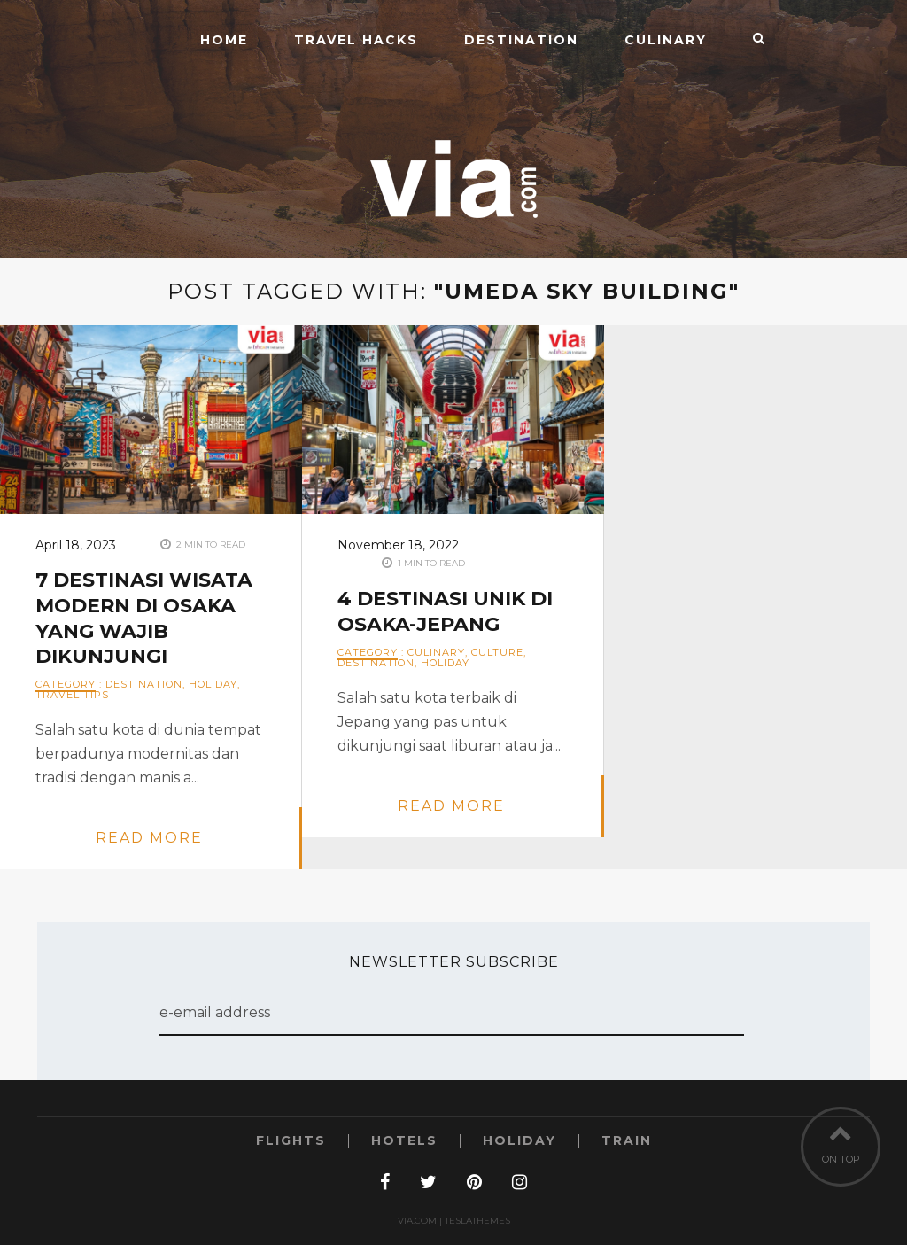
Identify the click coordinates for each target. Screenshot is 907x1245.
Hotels (404, 1141)
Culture (497, 652)
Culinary (665, 40)
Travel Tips (72, 695)
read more (149, 837)
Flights (291, 1141)
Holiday (213, 684)
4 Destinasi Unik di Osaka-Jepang (445, 611)
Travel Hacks (356, 40)
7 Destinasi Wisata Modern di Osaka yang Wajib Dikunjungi (143, 618)
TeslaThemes (477, 1220)
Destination (521, 40)
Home (224, 40)
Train (626, 1141)
